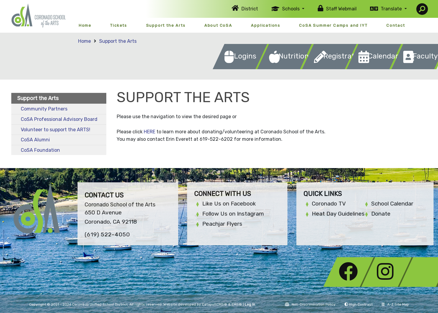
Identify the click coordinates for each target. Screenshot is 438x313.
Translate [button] (392, 9)
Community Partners (44, 109)
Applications (265, 25)
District (249, 9)
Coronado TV (329, 203)
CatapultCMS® (214, 304)
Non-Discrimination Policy (310, 304)
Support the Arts (166, 25)
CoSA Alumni (35, 140)
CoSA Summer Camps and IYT (333, 25)
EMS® (237, 304)
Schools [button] (291, 9)
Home (85, 25)
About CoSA (218, 25)
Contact (395, 25)
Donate (380, 213)
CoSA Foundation (40, 150)
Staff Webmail (341, 9)
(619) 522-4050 (107, 234)
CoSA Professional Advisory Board (59, 119)
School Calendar (392, 203)
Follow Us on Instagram (233, 213)
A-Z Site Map (395, 304)
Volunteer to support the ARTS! (55, 129)
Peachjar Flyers (222, 223)
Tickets (118, 25)
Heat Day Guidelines (338, 213)
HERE (149, 132)
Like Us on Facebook (229, 203)
